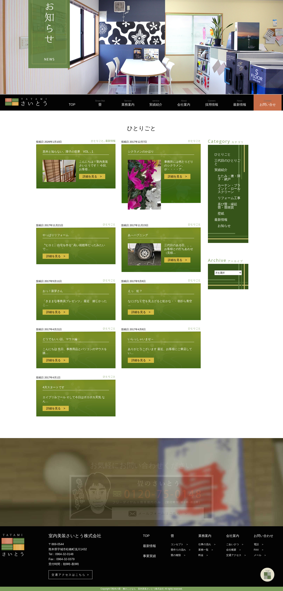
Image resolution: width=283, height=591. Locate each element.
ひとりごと (97, 140)
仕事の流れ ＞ (207, 544)
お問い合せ (268, 103)
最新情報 (239, 103)
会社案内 (183, 103)
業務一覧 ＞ (206, 549)
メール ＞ (260, 555)
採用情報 (211, 103)
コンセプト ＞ (179, 544)
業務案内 (127, 103)
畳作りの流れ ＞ (181, 549)
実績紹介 (155, 103)
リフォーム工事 (229, 198)
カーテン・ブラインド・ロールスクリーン (229, 189)
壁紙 (221, 213)
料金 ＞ (203, 555)
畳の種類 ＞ (178, 555)
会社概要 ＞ (233, 549)
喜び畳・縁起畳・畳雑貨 (227, 205)
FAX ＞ (259, 549)
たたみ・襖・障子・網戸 (229, 177)
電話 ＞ (259, 544)
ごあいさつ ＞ (235, 544)
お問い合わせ (263, 536)
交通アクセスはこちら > (72, 574)
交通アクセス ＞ (236, 555)
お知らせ (224, 226)
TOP (72, 103)
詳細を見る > (92, 176)
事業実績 (149, 556)
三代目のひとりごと (227, 162)
